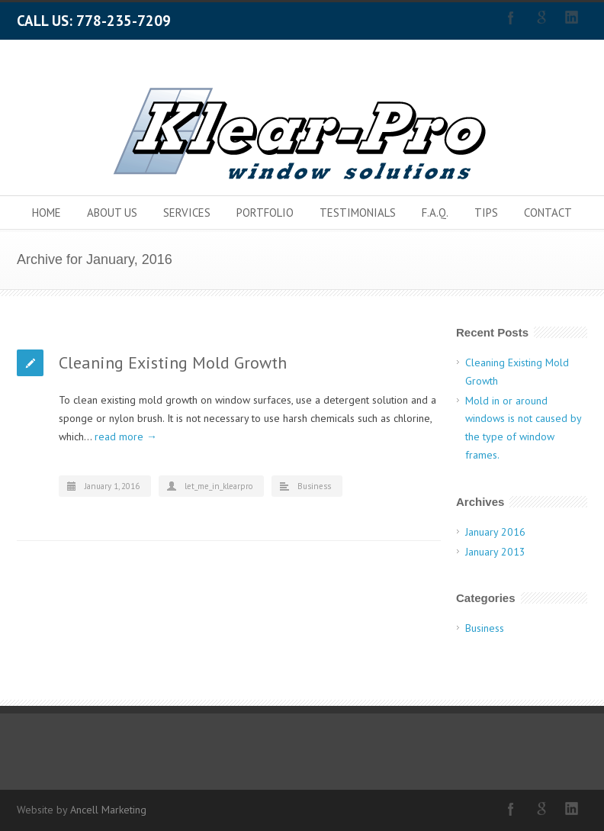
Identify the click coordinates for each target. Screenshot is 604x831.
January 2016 (495, 532)
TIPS (486, 212)
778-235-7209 (123, 20)
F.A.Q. (435, 212)
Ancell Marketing (108, 810)
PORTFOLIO (265, 212)
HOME (46, 212)
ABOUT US (112, 212)
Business (314, 486)
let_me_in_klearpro (218, 486)
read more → (126, 436)
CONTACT (548, 212)
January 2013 (495, 552)
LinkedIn (572, 17)
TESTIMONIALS (358, 212)
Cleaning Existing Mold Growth (173, 362)
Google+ (541, 17)
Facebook (511, 17)
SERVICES (186, 212)
